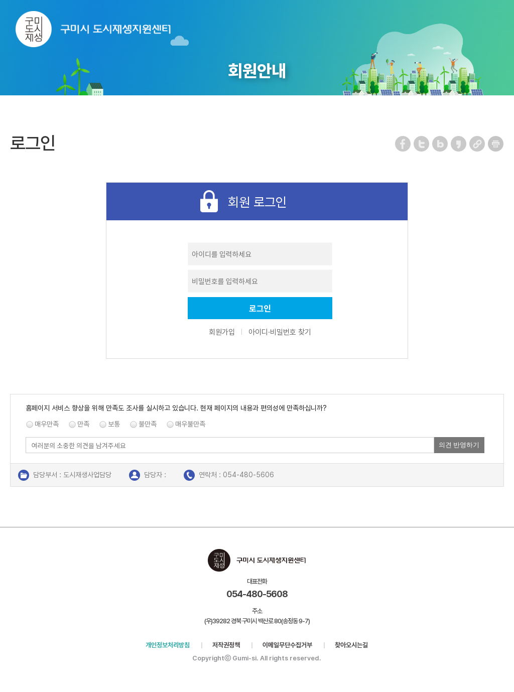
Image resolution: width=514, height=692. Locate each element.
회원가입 (222, 332)
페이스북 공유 (403, 144)
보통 (114, 424)
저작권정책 (226, 645)
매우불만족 (190, 424)
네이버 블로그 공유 (440, 144)
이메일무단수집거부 (287, 645)
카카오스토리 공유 (459, 144)
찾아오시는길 (351, 645)
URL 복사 (477, 144)
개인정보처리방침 (168, 645)
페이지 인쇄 (496, 144)
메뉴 (499, 22)
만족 (83, 424)
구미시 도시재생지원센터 (103, 31)
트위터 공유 (422, 144)
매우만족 (47, 424)
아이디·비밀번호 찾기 (279, 332)
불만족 (148, 424)
